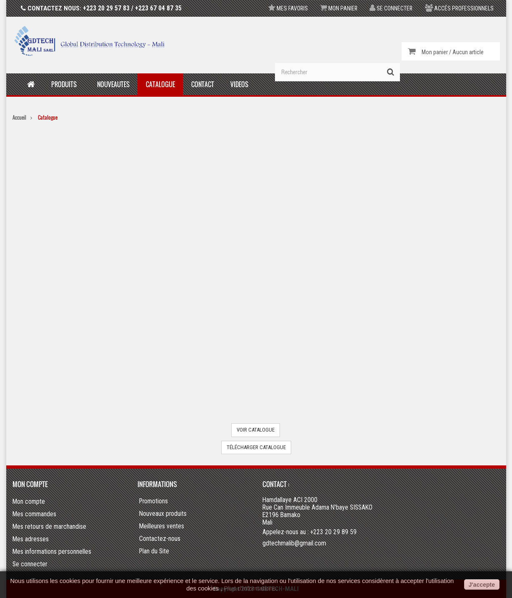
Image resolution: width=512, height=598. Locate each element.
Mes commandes (34, 514)
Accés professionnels (458, 8)
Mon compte (30, 484)
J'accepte (482, 584)
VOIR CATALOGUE (256, 430)
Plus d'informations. (250, 588)
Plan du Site (154, 551)
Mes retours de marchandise (49, 526)
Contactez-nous (159, 539)
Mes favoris (284, 8)
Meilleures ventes (161, 526)
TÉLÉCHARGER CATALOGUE (256, 447)
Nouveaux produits (163, 514)
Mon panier (336, 8)
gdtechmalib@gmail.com (294, 543)
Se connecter (389, 8)
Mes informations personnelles (51, 551)
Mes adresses (30, 539)
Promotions (153, 501)
